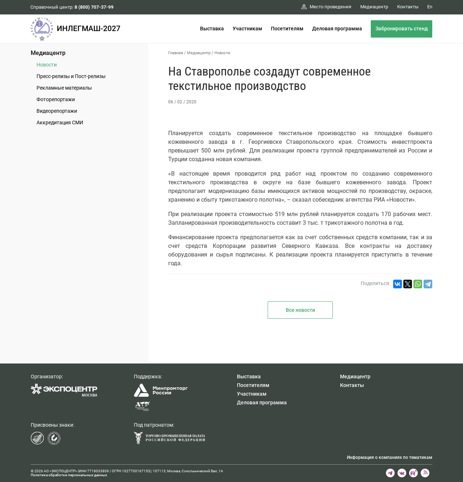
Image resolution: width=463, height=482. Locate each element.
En (429, 6)
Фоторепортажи (56, 99)
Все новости (300, 310)
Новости (47, 65)
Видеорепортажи (57, 111)
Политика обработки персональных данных (69, 475)
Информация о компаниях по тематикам (389, 457)
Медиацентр (48, 53)
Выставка (212, 28)
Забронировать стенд (401, 28)
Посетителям (287, 28)
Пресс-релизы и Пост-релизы (71, 76)
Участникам (247, 28)
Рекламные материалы (64, 88)
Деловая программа (337, 28)
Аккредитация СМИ (60, 122)
